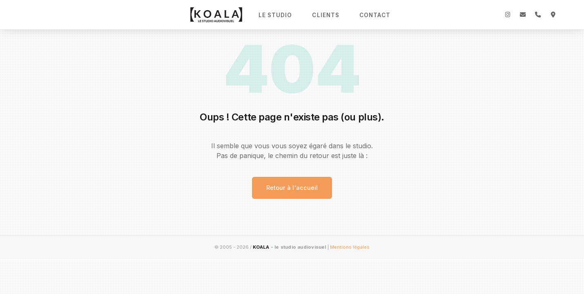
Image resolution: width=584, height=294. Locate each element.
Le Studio (275, 15)
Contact (374, 15)
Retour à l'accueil (292, 187)
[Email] (522, 14)
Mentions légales (350, 247)
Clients (325, 15)
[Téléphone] (537, 14)
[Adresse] (552, 14)
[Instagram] (507, 14)
